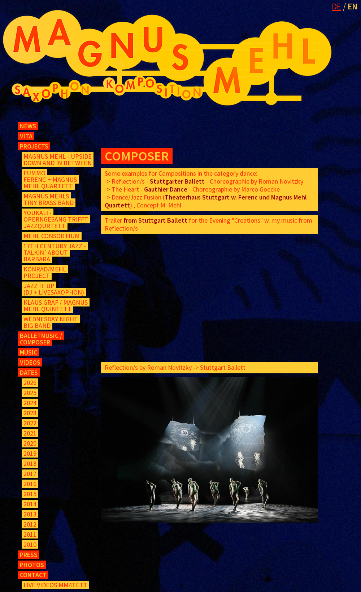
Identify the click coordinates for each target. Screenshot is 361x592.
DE (336, 6)
